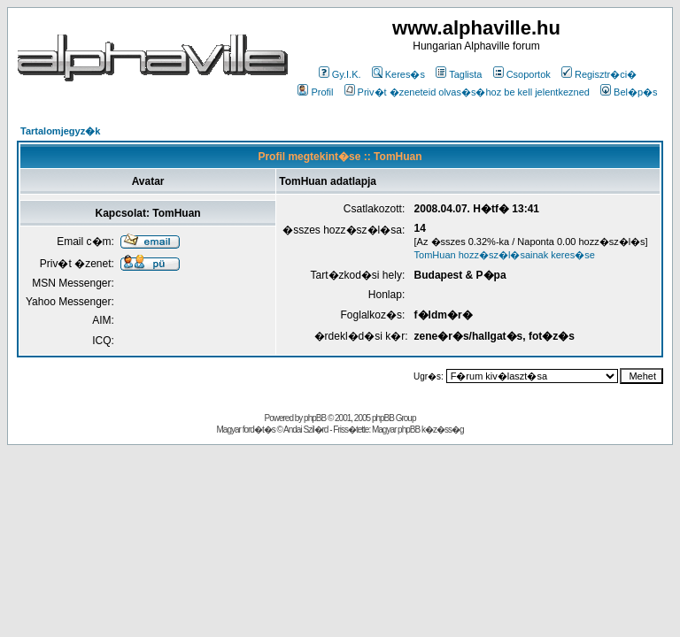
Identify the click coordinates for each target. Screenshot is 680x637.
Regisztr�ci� (599, 74)
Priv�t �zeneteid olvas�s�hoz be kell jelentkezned (467, 92)
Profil (315, 92)
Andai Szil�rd (305, 429)
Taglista (459, 74)
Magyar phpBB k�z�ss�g (418, 429)
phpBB (315, 418)
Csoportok (522, 74)
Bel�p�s (629, 92)
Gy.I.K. (340, 74)
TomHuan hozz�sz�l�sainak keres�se (504, 254)
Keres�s (398, 74)
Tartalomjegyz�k (60, 131)
